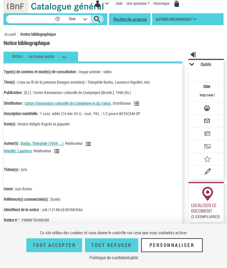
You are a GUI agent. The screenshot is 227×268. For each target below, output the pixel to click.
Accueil (10, 34)
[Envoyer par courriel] (207, 121)
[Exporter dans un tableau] (207, 134)
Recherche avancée (130, 19)
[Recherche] (30, 19)
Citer (207, 86)
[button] (57, 19)
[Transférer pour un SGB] (207, 147)
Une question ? (138, 3)
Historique (161, 3)
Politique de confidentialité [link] (113, 257)
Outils (206, 64)
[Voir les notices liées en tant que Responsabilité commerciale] (137, 103)
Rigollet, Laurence (18, 150)
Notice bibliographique (38, 34)
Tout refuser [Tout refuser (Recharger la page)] (111, 245)
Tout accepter (54, 245)
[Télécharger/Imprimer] (207, 109)
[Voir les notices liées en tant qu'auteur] (89, 143)
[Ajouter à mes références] (207, 159)
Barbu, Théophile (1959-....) (42, 143)
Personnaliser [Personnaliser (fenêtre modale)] (172, 245)
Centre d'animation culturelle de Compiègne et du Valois (68, 103)
